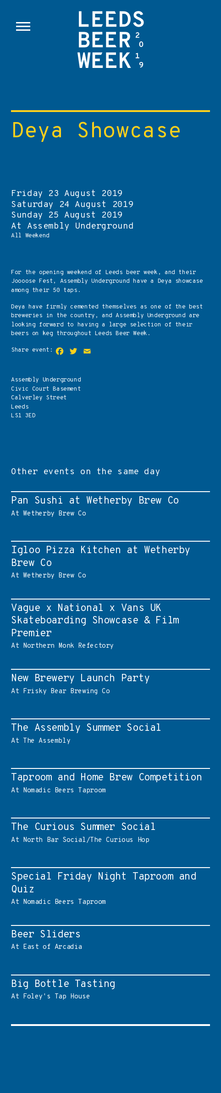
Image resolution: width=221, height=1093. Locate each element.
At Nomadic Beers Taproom (108, 783)
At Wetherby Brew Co (108, 506)
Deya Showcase (96, 132)
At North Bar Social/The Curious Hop (108, 832)
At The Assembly (108, 733)
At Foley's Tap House (108, 989)
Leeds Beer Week (110, 50)
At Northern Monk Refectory (108, 626)
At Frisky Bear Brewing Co (108, 684)
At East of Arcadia (108, 940)
